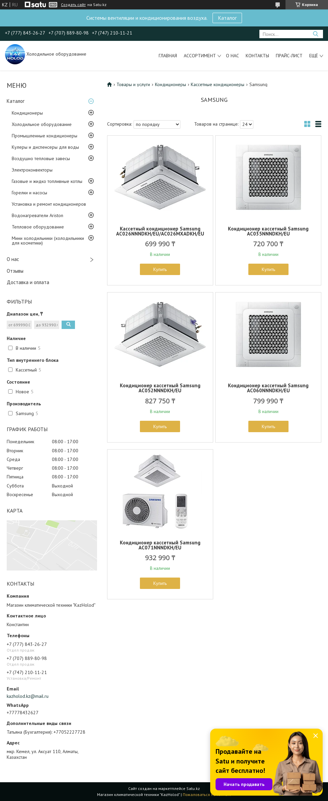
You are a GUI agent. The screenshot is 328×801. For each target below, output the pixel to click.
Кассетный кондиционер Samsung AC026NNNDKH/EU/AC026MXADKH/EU (160, 231)
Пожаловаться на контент (207, 794)
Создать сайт (73, 4)
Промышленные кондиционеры (44, 136)
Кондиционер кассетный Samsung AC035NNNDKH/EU (268, 231)
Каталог (227, 17)
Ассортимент (200, 56)
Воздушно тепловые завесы (41, 158)
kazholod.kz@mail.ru (28, 696)
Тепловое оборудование (38, 227)
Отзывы (15, 271)
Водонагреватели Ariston (37, 215)
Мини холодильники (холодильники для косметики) (48, 240)
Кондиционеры (27, 113)
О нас (232, 56)
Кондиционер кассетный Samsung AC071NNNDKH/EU (160, 545)
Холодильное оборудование (42, 124)
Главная (168, 56)
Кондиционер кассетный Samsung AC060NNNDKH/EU (268, 388)
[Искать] (315, 34)
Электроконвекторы (32, 170)
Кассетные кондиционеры (217, 84)
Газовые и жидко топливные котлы (47, 181)
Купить (160, 269)
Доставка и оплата (28, 282)
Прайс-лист (289, 56)
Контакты (257, 56)
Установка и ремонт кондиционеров (49, 204)
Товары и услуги (133, 84)
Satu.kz (193, 788)
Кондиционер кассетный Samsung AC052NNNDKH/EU (160, 388)
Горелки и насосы (29, 193)
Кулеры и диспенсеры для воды (45, 147)
